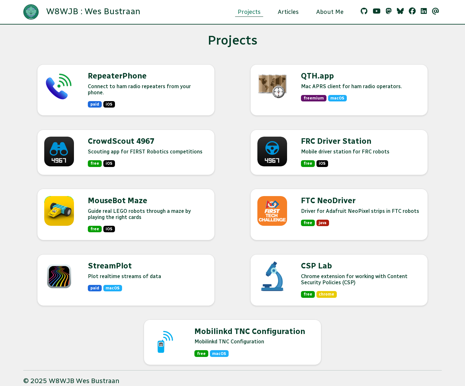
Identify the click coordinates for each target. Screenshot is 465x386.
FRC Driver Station (336, 141)
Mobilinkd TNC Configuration (249, 331)
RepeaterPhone (117, 75)
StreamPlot (110, 265)
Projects (249, 12)
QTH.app (317, 75)
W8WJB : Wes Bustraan (81, 12)
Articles (288, 12)
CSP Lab (316, 265)
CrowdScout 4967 (121, 141)
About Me (330, 12)
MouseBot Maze (117, 200)
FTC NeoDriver (328, 200)
